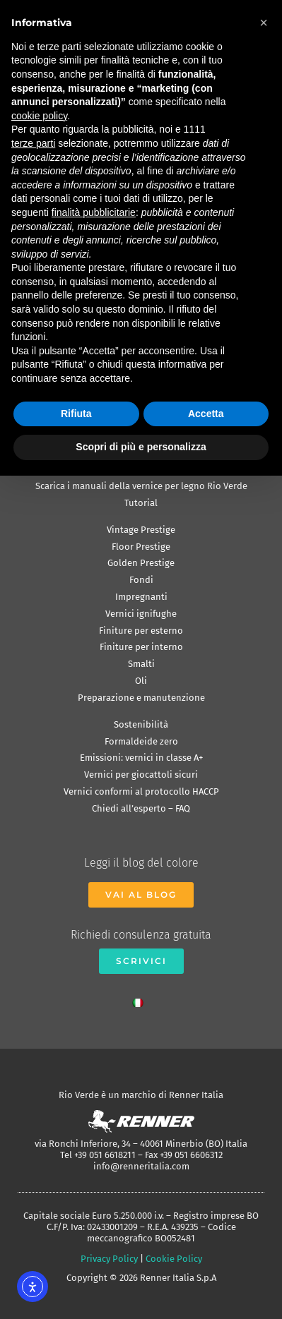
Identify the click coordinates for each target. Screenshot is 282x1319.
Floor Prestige (141, 546)
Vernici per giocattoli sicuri (141, 774)
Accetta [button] (206, 413)
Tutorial (141, 503)
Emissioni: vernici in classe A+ (141, 757)
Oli (141, 680)
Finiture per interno (141, 647)
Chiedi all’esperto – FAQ (141, 808)
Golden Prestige (141, 563)
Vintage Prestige (141, 529)
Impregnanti (141, 596)
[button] (263, 22)
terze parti (33, 143)
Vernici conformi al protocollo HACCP (141, 791)
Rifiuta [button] (76, 413)
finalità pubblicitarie (94, 212)
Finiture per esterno (141, 630)
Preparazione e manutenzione (141, 697)
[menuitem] (141, 999)
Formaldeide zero (141, 741)
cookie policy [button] (39, 115)
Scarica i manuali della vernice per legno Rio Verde (141, 486)
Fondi (141, 579)
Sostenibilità (141, 724)
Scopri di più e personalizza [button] (141, 446)
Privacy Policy (109, 1258)
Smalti (141, 663)
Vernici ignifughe (141, 613)
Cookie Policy (174, 1258)
